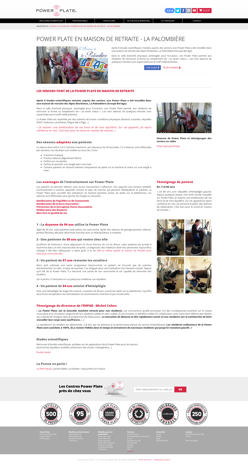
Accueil (53, 26)
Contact (197, 20)
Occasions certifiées (76, 438)
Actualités (64, 26)
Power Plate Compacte (106, 443)
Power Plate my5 (104, 438)
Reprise (130, 447)
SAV (128, 449)
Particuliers (109, 20)
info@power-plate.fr (161, 459)
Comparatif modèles (105, 447)
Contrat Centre (132, 434)
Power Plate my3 (104, 440)
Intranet (130, 451)
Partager (152, 67)
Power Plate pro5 (75, 436)
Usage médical (45, 436)
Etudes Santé (43, 352)
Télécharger (172, 67)
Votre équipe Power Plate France (195, 435)
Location (130, 445)
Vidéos (158, 436)
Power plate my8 (104, 436)
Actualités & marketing (138, 20)
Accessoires (73, 440)
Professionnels (80, 20)
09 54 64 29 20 (144, 459)
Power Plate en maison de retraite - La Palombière (95, 26)
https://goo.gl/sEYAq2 (168, 146)
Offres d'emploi (162, 440)
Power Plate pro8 (75, 434)
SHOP (204, 10)
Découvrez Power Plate (51, 20)
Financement (132, 443)
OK (180, 389)
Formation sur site (134, 440)
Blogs (158, 438)
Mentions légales (192, 440)
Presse (158, 434)
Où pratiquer (167, 20)
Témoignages (44, 438)
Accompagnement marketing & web (138, 437)
